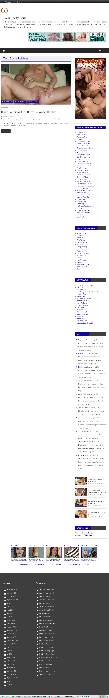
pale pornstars (82, 301)
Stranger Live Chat (83, 210)
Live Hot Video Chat (83, 197)
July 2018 (10, 647)
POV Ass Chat (81, 199)
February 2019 (11, 623)
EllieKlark (81, 353)
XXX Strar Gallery (82, 215)
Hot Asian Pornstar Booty (48, 657)
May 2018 (10, 651)
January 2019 (11, 627)
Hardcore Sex (81, 255)
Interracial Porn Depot (84, 190)
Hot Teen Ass (81, 260)
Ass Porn (83, 334)
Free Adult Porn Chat (84, 166)
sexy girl (79, 208)
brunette (5, 119)
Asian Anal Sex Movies (46, 606)
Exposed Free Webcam (85, 164)
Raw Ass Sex (81, 201)
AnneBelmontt (83, 442)
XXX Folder (81, 316)
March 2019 (11, 620)
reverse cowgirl (49, 119)
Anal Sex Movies (44, 596)
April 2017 (10, 684)
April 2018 (10, 654)
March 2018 (11, 657)
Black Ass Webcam (83, 141)
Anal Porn (80, 238)
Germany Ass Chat (83, 175)
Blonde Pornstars (45, 617)
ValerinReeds (82, 380)
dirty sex (80, 159)
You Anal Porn (82, 321)
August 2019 (11, 603)
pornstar (41, 119)
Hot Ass (79, 258)
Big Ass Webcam (83, 242)
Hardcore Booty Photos (47, 654)
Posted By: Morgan (8, 116)
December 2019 (12, 590)
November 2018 (12, 634)
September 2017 (12, 678)
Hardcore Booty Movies (47, 647)
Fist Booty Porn (82, 289)
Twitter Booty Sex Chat (84, 312)
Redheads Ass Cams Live (85, 206)
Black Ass (80, 244)
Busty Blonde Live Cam (47, 634)
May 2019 (10, 613)
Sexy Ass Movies (33, 101)
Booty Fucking (82, 247)
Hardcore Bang (82, 179)
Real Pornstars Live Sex (47, 671)
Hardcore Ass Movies (46, 644)
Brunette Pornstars (7, 101)
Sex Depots (81, 307)
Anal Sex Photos (44, 603)
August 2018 (11, 644)
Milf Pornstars (44, 668)
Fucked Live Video (83, 172)
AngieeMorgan (83, 418)
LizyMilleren (82, 340)
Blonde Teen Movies (46, 620)
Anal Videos (81, 240)
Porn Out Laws (82, 303)
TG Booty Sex (81, 310)
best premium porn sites (85, 285)
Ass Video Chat (82, 137)
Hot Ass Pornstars (20, 101)
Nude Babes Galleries (84, 298)
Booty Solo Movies (45, 627)
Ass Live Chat (81, 135)
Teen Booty (81, 269)
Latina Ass (80, 262)
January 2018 (11, 664)
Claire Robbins (12, 119)
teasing (61, 119)
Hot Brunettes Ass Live (84, 184)
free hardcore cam (83, 170)
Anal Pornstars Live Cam (47, 593)
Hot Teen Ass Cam (83, 188)
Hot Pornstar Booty (45, 664)
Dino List (80, 287)
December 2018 (12, 630)
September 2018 (12, 640)
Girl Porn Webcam (83, 177)
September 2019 (12, 600)
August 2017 (11, 681)
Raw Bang (80, 204)
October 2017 (11, 674)
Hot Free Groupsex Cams (85, 186)
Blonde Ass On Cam (83, 146)
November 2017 (12, 671)
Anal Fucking (81, 233)
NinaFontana (82, 367)
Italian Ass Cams (82, 192)
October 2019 (11, 596)
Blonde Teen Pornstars (47, 623)
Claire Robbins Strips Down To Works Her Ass (28, 112)
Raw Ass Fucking (83, 264)
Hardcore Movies (83, 253)
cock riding (20, 119)
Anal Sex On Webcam (46, 600)
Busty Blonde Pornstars (47, 637)
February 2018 (11, 661)
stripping (56, 119)
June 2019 (10, 610)
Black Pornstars (44, 613)
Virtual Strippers (82, 314)
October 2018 (11, 637)
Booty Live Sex (82, 150)
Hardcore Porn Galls (84, 181)
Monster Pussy (82, 294)
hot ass (26, 119)
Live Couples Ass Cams (85, 195)
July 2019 (10, 606)
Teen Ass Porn (82, 267)
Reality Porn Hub (82, 305)
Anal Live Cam (81, 235)
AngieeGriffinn (83, 394)
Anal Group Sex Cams (46, 590)
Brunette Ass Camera (84, 155)
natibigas (81, 455)
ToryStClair (82, 431)
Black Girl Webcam (83, 143)
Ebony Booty (81, 251)
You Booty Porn (15, 18)
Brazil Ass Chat (82, 152)
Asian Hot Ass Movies (46, 610)
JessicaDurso (83, 408)
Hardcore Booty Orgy (46, 651)
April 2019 (10, 617)
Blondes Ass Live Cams (85, 148)
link (107, 665)
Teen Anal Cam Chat (83, 213)
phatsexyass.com (34, 119)
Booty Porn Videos (83, 249)
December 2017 (12, 668)
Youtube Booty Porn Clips (85, 323)
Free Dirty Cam (82, 168)
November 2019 (12, 593)
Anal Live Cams (82, 132)
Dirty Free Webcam (83, 157)
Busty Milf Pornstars (46, 640)
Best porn (80, 139)
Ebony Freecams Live (84, 161)
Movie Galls (81, 296)
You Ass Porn (81, 217)
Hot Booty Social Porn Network (87, 292)
